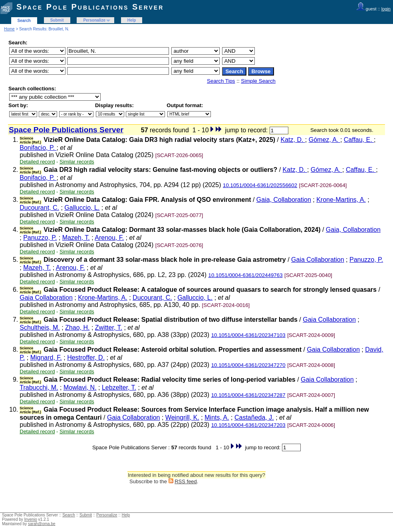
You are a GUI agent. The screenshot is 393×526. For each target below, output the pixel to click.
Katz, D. (292, 139)
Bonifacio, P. (38, 147)
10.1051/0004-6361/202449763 (245, 275)
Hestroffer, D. (86, 357)
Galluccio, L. (81, 207)
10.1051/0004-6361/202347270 (248, 365)
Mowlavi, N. (80, 387)
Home (9, 29)
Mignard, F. (46, 357)
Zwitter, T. (108, 327)
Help (131, 20)
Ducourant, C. (39, 207)
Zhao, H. (77, 327)
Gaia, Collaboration (283, 199)
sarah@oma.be (42, 524)
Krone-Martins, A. (341, 199)
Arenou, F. (109, 237)
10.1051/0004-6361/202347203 (248, 425)
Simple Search (258, 81)
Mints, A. (216, 417)
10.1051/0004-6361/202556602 (260, 185)
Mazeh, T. (76, 237)
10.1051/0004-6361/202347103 (248, 335)
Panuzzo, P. (40, 237)
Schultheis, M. (40, 327)
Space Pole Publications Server (90, 6)
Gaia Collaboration (317, 259)
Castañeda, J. (254, 417)
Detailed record (37, 162)
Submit (57, 20)
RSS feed (186, 481)
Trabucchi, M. (39, 387)
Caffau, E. (359, 139)
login (386, 8)
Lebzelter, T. (119, 387)
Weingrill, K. (182, 417)
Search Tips (221, 81)
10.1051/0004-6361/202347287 (248, 395)
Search (24, 20)
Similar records (77, 162)
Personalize (94, 20)
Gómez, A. (324, 139)
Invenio (30, 519)
